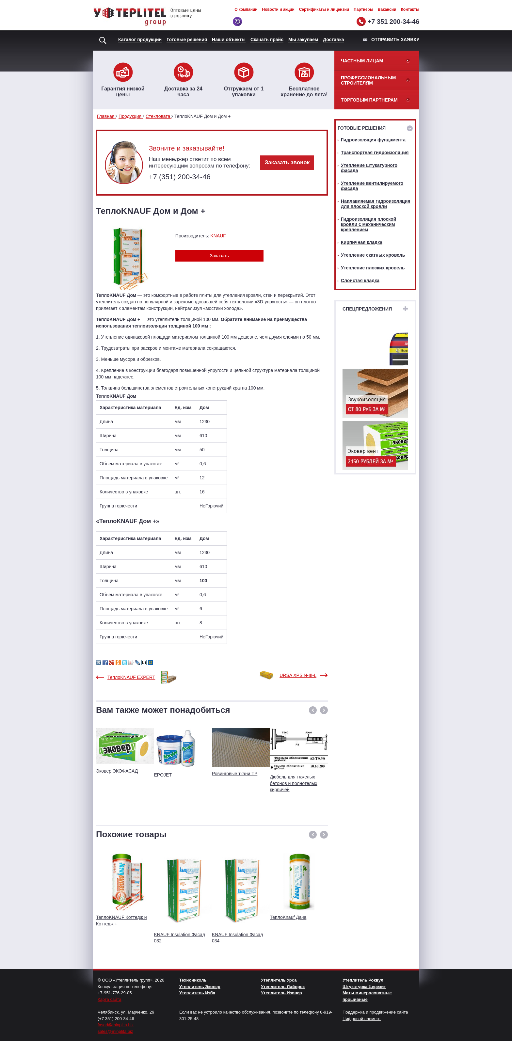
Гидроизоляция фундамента (373, 139)
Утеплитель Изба (197, 992)
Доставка (333, 39)
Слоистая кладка (360, 280)
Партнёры (363, 9)
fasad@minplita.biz (116, 1024)
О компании (246, 9)
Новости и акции (278, 9)
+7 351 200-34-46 (393, 21)
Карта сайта (109, 999)
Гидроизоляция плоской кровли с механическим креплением (368, 224)
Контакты (410, 9)
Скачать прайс (266, 39)
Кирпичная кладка (361, 242)
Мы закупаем (303, 39)
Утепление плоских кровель (373, 267)
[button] (313, 710)
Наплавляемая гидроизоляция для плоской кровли (375, 204)
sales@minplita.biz (115, 1031)
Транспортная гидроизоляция (374, 152)
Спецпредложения (367, 309)
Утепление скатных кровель (373, 255)
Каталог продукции (140, 39)
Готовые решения (187, 39)
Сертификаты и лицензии (324, 9)
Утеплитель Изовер (281, 992)
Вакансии (387, 9)
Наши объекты (229, 39)
